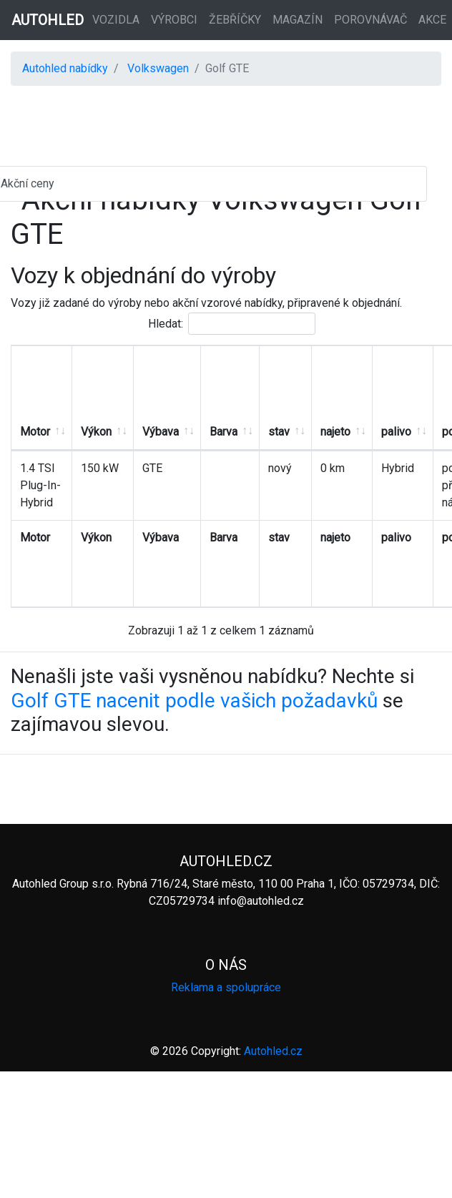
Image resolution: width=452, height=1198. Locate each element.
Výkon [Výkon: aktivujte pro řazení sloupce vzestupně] (96, 431)
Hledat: (231, 324)
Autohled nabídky (65, 68)
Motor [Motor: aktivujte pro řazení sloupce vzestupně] (35, 431)
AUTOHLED (47, 20)
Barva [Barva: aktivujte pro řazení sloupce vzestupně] (223, 431)
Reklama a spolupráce (226, 987)
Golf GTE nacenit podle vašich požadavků (194, 700)
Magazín (297, 19)
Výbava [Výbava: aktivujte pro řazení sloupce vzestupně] (160, 431)
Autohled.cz (273, 1051)
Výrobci (174, 19)
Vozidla (115, 19)
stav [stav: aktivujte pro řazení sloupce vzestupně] (279, 431)
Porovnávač (370, 19)
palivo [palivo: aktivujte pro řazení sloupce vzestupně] (396, 431)
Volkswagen (158, 68)
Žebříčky (235, 19)
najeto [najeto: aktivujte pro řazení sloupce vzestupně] (335, 431)
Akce (432, 19)
